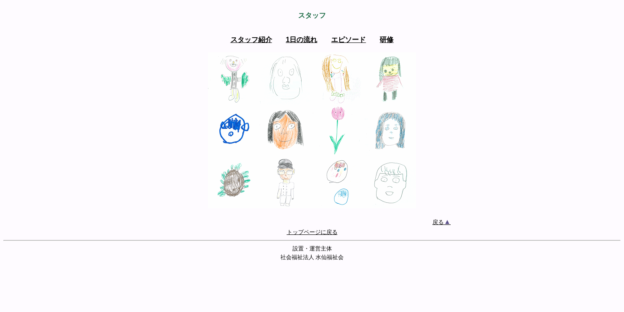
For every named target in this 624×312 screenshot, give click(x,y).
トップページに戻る (312, 232)
